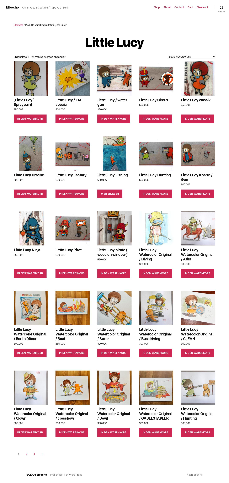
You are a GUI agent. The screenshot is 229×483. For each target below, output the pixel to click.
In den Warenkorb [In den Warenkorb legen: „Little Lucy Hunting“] (155, 193)
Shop (157, 7)
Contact (179, 7)
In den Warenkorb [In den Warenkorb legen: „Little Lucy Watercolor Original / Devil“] (114, 432)
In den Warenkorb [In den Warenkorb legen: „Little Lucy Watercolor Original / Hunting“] (197, 432)
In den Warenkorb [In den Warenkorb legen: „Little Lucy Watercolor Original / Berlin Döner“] (30, 352)
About (167, 7)
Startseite (18, 25)
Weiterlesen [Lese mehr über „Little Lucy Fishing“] (110, 193)
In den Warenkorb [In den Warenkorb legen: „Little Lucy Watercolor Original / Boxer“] (114, 352)
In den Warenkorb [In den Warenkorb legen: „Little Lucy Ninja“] (30, 273)
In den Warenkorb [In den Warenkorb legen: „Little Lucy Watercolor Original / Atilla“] (197, 273)
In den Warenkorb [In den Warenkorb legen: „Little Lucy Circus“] (155, 118)
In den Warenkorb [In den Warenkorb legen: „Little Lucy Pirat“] (72, 273)
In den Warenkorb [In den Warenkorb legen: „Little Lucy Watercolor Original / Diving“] (155, 273)
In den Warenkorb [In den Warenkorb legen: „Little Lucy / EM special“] (72, 118)
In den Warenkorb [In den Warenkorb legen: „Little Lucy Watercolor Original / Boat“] (72, 352)
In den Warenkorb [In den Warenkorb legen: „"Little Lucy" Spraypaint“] (30, 118)
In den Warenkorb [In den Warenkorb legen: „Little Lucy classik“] (197, 118)
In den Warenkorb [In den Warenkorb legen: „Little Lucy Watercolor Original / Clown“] (30, 432)
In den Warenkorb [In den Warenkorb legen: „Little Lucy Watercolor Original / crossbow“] (72, 432)
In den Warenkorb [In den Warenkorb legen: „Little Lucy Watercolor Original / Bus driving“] (155, 352)
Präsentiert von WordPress (66, 474)
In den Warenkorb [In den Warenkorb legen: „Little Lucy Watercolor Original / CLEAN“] (197, 352)
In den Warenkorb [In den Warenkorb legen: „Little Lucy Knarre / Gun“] (197, 193)
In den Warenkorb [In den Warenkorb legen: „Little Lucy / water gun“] (114, 118)
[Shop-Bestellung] (191, 56)
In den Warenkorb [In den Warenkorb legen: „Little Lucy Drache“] (30, 193)
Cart (190, 7)
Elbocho (12, 7)
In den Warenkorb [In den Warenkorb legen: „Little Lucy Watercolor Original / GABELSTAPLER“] (155, 432)
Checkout (202, 7)
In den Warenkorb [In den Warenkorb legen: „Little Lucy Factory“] (72, 193)
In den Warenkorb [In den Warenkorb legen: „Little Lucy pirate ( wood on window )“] (114, 273)
